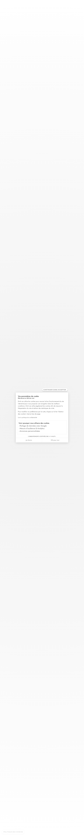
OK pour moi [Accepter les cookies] (55, 440)
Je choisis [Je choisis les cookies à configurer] (29, 440)
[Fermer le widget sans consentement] (55, 389)
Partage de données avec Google (33, 425)
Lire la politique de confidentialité (27, 417)
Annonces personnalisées (30, 431)
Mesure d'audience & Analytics (32, 428)
